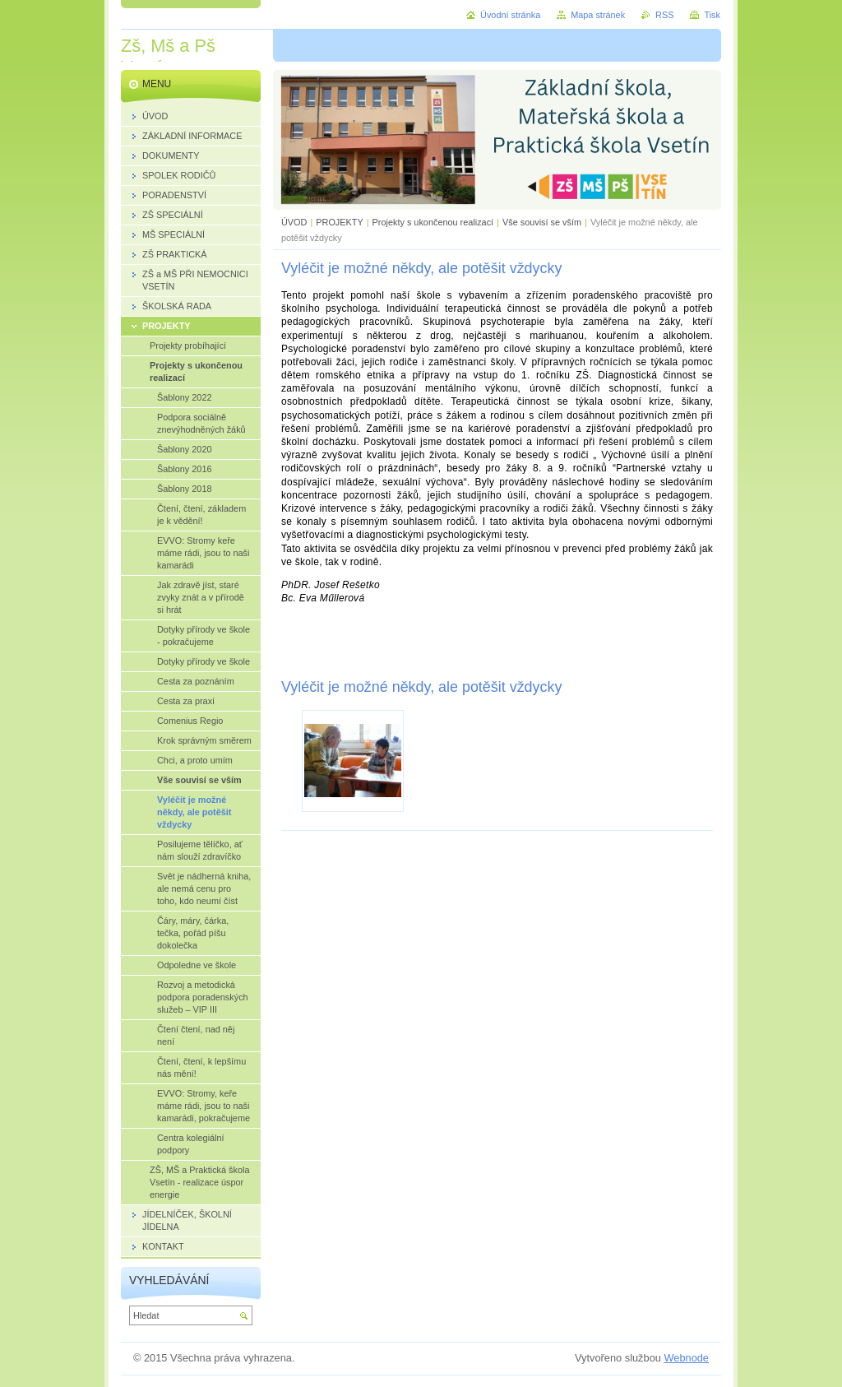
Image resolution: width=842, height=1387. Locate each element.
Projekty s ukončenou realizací (433, 222)
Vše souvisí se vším (541, 222)
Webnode (686, 1358)
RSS (664, 15)
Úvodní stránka (510, 15)
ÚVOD (294, 222)
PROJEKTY (339, 222)
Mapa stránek (598, 15)
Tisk (712, 15)
